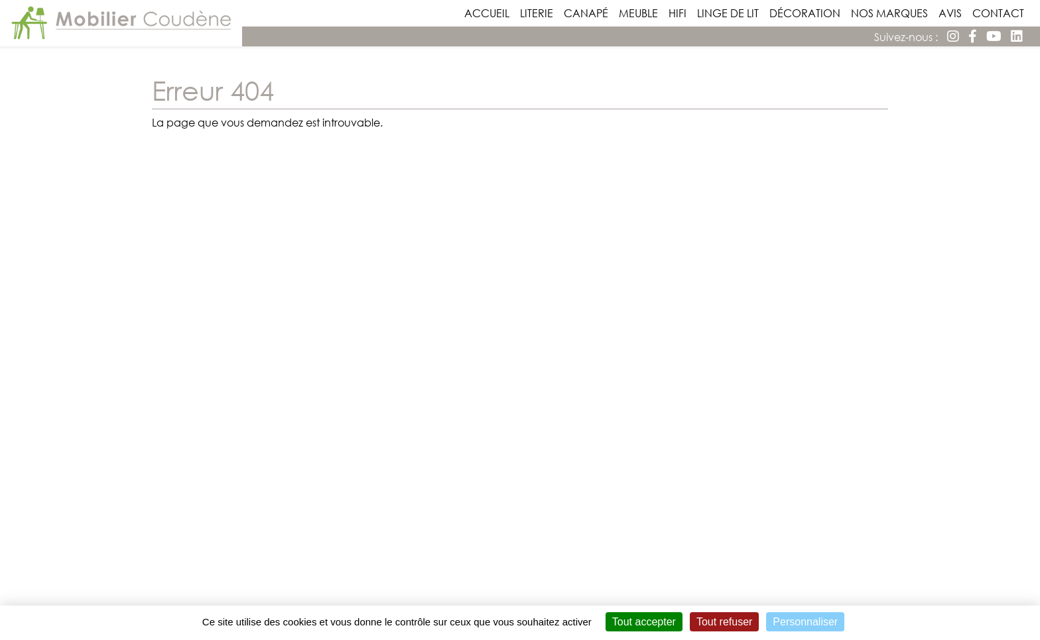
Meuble (641, 12)
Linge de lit (730, 12)
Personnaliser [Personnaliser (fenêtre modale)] (805, 621)
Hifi (680, 12)
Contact (1000, 12)
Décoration (807, 12)
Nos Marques (892, 12)
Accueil (489, 12)
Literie (539, 12)
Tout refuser (724, 621)
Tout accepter (644, 621)
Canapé (589, 12)
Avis (953, 12)
